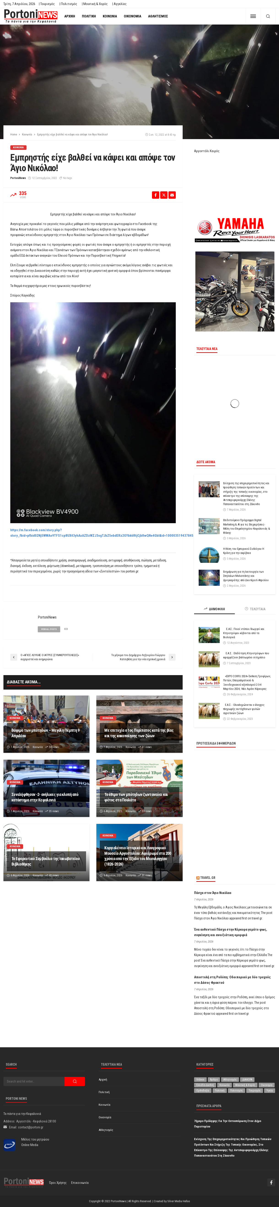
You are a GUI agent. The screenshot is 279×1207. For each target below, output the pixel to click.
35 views (54, 811)
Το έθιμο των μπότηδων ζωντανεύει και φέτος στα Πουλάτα (136, 797)
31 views (147, 747)
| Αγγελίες (119, 4)
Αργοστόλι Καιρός (206, 151)
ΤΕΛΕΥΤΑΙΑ (255, 609)
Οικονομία (132, 16)
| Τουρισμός (47, 4)
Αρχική (69, 16)
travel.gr (207, 878)
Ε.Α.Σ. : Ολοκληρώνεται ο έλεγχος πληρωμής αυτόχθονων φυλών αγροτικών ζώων (244, 709)
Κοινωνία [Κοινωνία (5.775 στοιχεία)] (224, 1085)
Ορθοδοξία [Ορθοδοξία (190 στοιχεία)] (202, 1090)
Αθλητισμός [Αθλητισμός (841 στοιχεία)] (230, 1079)
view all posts (49, 629)
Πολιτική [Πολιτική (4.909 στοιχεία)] (220, 1090)
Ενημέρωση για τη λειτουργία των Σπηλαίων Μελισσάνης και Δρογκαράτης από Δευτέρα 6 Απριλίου (246, 576)
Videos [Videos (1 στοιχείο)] (200, 1079)
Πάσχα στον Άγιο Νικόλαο (212, 893)
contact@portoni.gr (30, 1127)
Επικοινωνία (80, 1183)
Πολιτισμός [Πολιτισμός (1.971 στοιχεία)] (236, 1090)
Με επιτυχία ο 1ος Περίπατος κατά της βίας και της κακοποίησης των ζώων (138, 733)
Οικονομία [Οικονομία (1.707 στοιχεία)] (266, 1085)
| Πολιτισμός (68, 4)
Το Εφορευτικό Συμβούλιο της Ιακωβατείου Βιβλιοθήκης (45, 861)
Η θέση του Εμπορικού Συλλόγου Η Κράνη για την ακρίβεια (243, 551)
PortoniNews (18, 178)
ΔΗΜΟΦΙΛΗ (214, 609)
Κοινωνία (110, 16)
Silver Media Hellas (178, 1201)
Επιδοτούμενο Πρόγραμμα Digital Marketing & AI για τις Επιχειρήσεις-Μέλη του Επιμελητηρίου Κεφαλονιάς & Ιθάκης (246, 526)
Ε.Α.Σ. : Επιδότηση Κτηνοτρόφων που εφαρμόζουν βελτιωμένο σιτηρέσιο (246, 655)
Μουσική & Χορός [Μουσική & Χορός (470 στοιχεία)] (245, 1085)
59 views (147, 811)
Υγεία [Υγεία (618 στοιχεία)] (269, 1090)
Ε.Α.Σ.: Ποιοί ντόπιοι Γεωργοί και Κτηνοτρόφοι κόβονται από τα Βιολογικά (243, 633)
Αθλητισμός (158, 16)
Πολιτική (89, 16)
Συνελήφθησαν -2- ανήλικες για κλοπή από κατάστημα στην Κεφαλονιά (44, 797)
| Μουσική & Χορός (95, 4)
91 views (147, 875)
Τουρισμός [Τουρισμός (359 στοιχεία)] (255, 1090)
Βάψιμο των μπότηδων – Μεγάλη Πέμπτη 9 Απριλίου (45, 733)
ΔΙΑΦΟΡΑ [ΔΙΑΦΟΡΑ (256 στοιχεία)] (247, 1079)
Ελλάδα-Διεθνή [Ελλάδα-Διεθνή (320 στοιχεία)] (205, 1085)
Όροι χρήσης (58, 1183)
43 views (54, 875)
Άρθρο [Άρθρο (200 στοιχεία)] (214, 1079)
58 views (54, 747)
